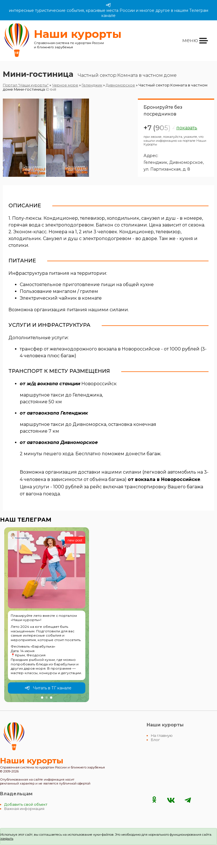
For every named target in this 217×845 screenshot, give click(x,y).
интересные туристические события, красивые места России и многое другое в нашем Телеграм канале (108, 10)
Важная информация (24, 809)
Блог (155, 740)
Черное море (65, 85)
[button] (42, 697)
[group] (46, 614)
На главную (162, 735)
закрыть (6, 838)
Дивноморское (120, 85)
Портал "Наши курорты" (26, 85)
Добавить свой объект (25, 804)
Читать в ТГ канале (48, 688)
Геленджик (92, 85)
